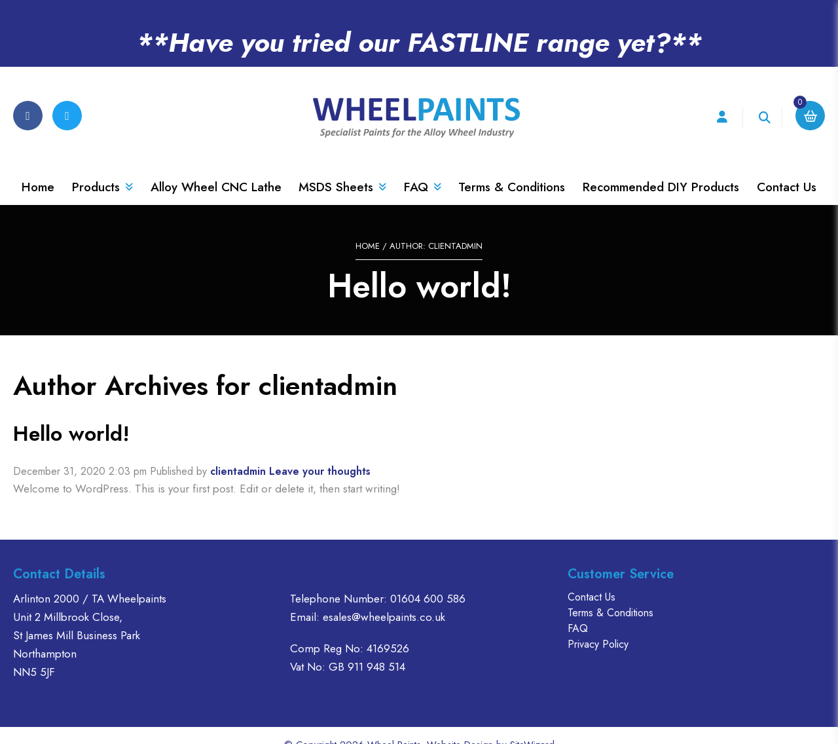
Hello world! (71, 415)
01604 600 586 (427, 579)
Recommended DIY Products (661, 168)
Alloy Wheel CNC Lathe (216, 168)
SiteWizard (532, 725)
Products (102, 168)
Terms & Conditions (511, 168)
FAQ (422, 168)
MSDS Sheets (342, 168)
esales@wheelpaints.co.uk (384, 598)
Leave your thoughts (320, 452)
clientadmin (238, 452)
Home (38, 168)
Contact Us (786, 168)
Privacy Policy (598, 625)
